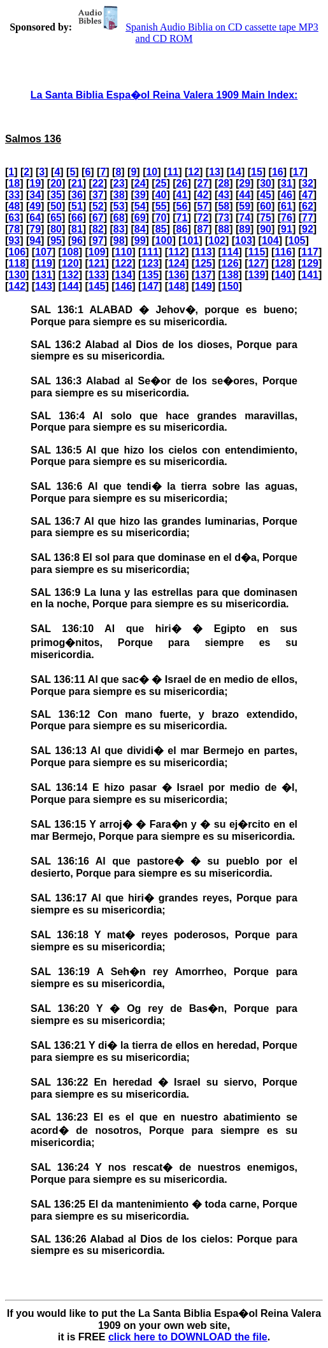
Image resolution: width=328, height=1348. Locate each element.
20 (56, 183)
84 (140, 229)
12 (193, 171)
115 (257, 251)
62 (307, 206)
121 (97, 263)
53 (119, 206)
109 (97, 251)
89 (244, 229)
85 (161, 229)
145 (97, 286)
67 (98, 217)
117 (309, 251)
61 (286, 206)
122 (123, 263)
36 (77, 194)
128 (283, 263)
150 (230, 286)
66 (77, 217)
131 (43, 274)
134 (123, 274)
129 (309, 263)
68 (119, 217)
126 (230, 263)
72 (202, 217)
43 (223, 194)
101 (190, 240)
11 (172, 171)
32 (307, 183)
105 (297, 240)
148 (176, 286)
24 (140, 183)
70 (161, 217)
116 (283, 251)
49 (35, 206)
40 (161, 194)
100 (164, 240)
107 (43, 251)
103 (243, 240)
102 (216, 240)
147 (150, 286)
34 (35, 194)
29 (244, 183)
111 (150, 251)
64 (35, 217)
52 (98, 206)
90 (265, 229)
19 (35, 183)
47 (307, 194)
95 (56, 240)
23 (119, 183)
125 (203, 263)
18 (14, 183)
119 (43, 263)
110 (123, 251)
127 (257, 263)
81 (77, 229)
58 (223, 206)
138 (230, 274)
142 (16, 286)
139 (257, 274)
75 (265, 217)
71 (182, 217)
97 (98, 240)
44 (244, 194)
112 (176, 251)
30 (265, 183)
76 (286, 217)
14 (235, 171)
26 (182, 183)
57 (202, 206)
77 (307, 217)
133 (97, 274)
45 (265, 194)
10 (151, 171)
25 (161, 183)
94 (35, 240)
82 (98, 229)
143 (43, 286)
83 (119, 229)
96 (77, 240)
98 (119, 240)
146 (123, 286)
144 (70, 286)
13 (214, 171)
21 (77, 183)
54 (140, 206)
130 (16, 274)
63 (14, 217)
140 (283, 274)
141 (309, 274)
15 (256, 171)
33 (14, 194)
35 (56, 194)
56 (182, 206)
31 (286, 183)
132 (70, 274)
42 (202, 194)
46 (286, 194)
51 (77, 206)
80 (56, 229)
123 (150, 263)
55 (161, 206)
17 (298, 171)
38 (119, 194)
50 (56, 206)
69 (140, 217)
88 (223, 229)
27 (202, 183)
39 (140, 194)
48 (14, 206)
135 (150, 274)
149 (203, 286)
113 (203, 251)
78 (14, 229)
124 (176, 263)
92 (307, 229)
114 (230, 251)
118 (16, 263)
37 (98, 194)
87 (202, 229)
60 (265, 206)
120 (70, 263)
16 (277, 171)
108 (70, 251)
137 (203, 274)
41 (182, 194)
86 (182, 229)
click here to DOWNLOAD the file (187, 1336)
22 (98, 183)
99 (140, 240)
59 (244, 206)
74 (244, 217)
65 (56, 217)
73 (223, 217)
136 (176, 274)
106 (16, 251)
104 (270, 240)
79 (35, 229)
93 (14, 240)
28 (223, 183)
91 (286, 229)
